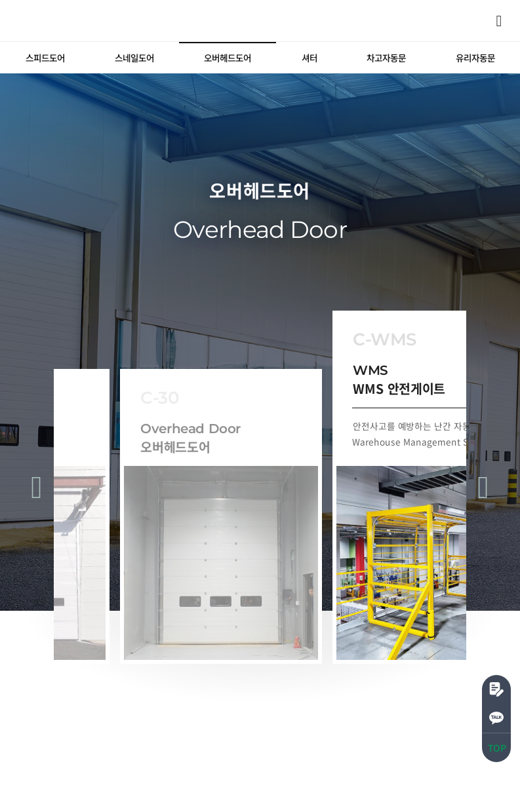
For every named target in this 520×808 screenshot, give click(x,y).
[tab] (44, 57)
